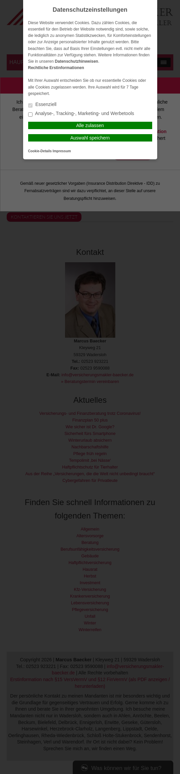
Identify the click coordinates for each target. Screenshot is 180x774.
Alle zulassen (90, 125)
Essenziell (42, 105)
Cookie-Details (40, 151)
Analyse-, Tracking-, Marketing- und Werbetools (81, 114)
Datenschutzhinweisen (76, 61)
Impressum (62, 151)
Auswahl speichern (90, 138)
